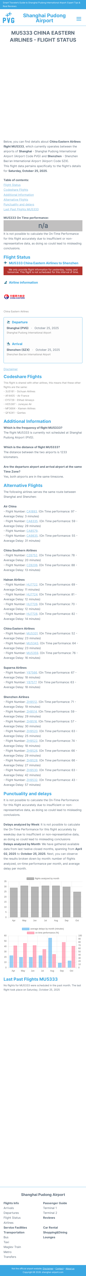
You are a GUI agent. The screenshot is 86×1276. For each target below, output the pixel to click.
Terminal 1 (50, 1208)
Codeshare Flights (16, 189)
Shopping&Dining (55, 1232)
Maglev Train (12, 1247)
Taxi (6, 1242)
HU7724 (31, 594)
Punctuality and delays (19, 204)
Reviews (49, 1217)
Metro (8, 1252)
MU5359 (32, 653)
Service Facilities (15, 1227)
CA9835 (32, 535)
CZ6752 (31, 555)
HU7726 (31, 604)
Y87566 (31, 672)
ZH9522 (32, 741)
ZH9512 (31, 702)
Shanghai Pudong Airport (44, 18)
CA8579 (32, 531)
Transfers (10, 1257)
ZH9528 (32, 760)
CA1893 (31, 511)
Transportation (14, 1232)
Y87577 (31, 682)
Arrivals (9, 1208)
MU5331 (32, 633)
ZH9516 (31, 721)
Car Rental (50, 1227)
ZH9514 (31, 711)
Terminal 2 (50, 1213)
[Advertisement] (43, 92)
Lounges (49, 1237)
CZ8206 (31, 565)
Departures (11, 1213)
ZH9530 (32, 770)
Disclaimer (48, 1268)
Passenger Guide (55, 1203)
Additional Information (19, 195)
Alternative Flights (16, 199)
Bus (6, 1237)
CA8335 (32, 521)
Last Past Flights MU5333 (21, 209)
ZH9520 (32, 731)
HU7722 (32, 584)
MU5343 (32, 643)
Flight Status (12, 185)
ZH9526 (31, 750)
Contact (59, 1268)
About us (70, 1268)
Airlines (8, 1222)
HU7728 (32, 614)
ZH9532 (32, 780)
